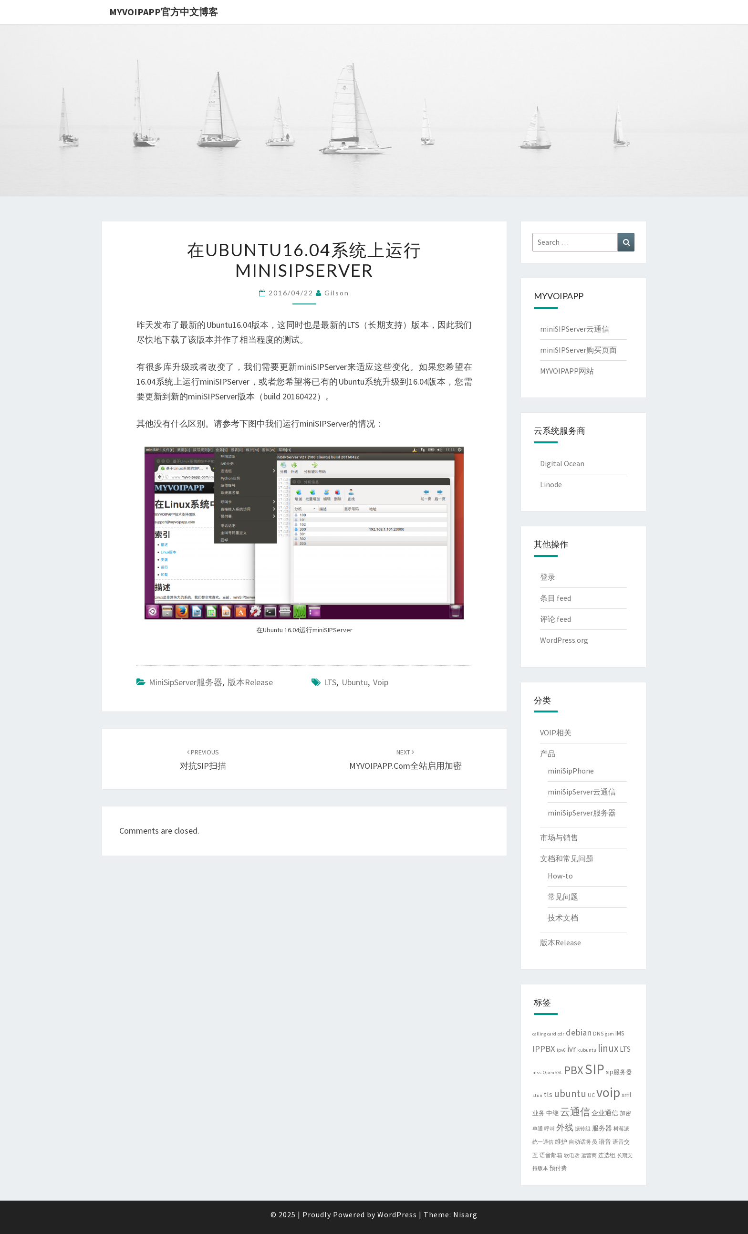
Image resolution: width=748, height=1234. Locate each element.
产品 (547, 753)
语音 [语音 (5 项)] (605, 1142)
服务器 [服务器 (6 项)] (602, 1128)
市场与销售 (559, 837)
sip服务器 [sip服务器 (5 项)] (619, 1072)
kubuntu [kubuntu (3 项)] (586, 1050)
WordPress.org (564, 640)
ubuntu (355, 682)
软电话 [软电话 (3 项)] (572, 1155)
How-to (560, 875)
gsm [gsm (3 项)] (609, 1034)
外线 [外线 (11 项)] (564, 1127)
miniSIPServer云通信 (574, 329)
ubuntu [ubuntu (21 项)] (570, 1093)
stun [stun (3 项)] (537, 1095)
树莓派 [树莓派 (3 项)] (621, 1129)
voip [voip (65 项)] (608, 1092)
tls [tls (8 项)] (548, 1094)
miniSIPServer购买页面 (578, 350)
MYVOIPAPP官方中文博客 (163, 12)
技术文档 (563, 917)
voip (380, 682)
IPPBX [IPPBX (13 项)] (543, 1048)
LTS (330, 682)
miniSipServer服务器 (185, 682)
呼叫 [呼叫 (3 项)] (549, 1129)
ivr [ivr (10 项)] (571, 1049)
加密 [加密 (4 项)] (625, 1113)
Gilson (336, 293)
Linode (551, 484)
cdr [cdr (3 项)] (561, 1034)
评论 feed (555, 619)
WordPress (397, 1214)
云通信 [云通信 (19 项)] (575, 1112)
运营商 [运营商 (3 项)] (589, 1155)
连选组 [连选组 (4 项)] (606, 1155)
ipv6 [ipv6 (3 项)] (561, 1050)
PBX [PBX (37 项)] (573, 1070)
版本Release (250, 682)
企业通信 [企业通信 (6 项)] (605, 1113)
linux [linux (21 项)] (608, 1048)
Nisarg (465, 1214)
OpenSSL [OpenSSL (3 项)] (552, 1072)
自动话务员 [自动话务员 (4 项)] (583, 1141)
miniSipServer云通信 (582, 791)
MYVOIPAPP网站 (567, 371)
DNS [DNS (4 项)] (598, 1033)
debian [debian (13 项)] (579, 1032)
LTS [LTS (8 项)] (625, 1049)
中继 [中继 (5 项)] (552, 1113)
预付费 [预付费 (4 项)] (558, 1167)
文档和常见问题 (566, 858)
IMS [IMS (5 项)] (619, 1033)
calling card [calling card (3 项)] (544, 1034)
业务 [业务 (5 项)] (538, 1113)
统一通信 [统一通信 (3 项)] (542, 1142)
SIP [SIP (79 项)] (594, 1069)
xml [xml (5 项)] (626, 1095)
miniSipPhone (571, 770)
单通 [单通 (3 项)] (537, 1129)
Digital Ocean (562, 463)
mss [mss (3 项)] (536, 1072)
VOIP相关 (555, 732)
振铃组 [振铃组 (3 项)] (583, 1129)
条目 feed (555, 598)
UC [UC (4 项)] (591, 1094)
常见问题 (563, 896)
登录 (547, 577)
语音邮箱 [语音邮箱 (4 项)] (551, 1155)
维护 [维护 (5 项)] (561, 1142)
